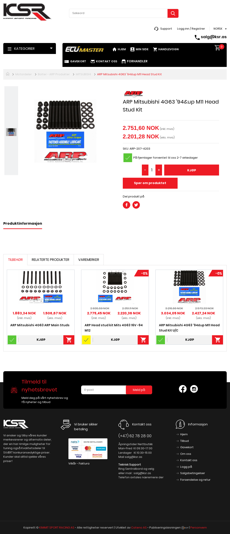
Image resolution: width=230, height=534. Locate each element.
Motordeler (23, 74)
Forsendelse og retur (195, 480)
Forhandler (137, 61)
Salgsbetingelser (192, 473)
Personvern (198, 527)
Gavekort (78, 61)
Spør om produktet (150, 183)
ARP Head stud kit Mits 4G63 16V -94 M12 (114, 328)
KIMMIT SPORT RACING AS (56, 527)
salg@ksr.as (214, 36)
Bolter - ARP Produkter (54, 74)
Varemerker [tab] (88, 259)
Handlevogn (168, 49)
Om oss (185, 454)
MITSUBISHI (83, 74)
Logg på (186, 467)
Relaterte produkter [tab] (50, 259)
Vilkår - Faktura (78, 463)
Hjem (122, 49)
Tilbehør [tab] (15, 259)
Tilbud (184, 441)
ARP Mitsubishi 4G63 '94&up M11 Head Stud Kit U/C (189, 328)
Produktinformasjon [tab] (22, 223)
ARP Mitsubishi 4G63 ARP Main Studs (40, 325)
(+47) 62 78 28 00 (135, 436)
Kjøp (191, 170)
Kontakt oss (106, 61)
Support (166, 29)
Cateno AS (139, 527)
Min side (142, 49)
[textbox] (123, 13)
